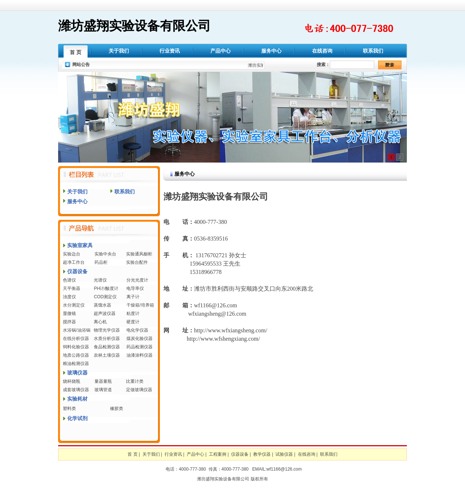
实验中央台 (105, 254)
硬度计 (133, 321)
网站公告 (81, 64)
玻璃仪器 (77, 373)
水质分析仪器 (107, 338)
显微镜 (69, 313)
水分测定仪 (74, 305)
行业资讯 (169, 51)
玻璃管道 (103, 389)
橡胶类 (116, 408)
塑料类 (69, 408)
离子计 (133, 296)
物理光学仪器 (107, 330)
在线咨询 (322, 51)
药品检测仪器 (139, 346)
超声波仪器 (105, 313)
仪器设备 (77, 271)
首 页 (75, 52)
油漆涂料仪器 (139, 355)
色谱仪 (69, 280)
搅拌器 (69, 321)
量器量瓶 (103, 381)
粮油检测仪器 (76, 363)
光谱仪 (100, 280)
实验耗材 (77, 399)
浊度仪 (69, 296)
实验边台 (71, 254)
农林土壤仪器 (107, 355)
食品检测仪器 (107, 346)
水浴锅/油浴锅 (76, 330)
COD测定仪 (105, 296)
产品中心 (220, 51)
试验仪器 (284, 454)
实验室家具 (80, 245)
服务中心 (271, 51)
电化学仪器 (137, 330)
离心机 (100, 321)
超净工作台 (74, 262)
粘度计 (133, 313)
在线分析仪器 (76, 338)
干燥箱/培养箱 (140, 305)
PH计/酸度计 (106, 288)
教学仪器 (262, 454)
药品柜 (101, 262)
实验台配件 (137, 262)
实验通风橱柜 (139, 254)
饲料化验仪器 (76, 346)
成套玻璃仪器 (76, 389)
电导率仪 (135, 288)
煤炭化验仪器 (139, 338)
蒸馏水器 (102, 305)
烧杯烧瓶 (71, 381)
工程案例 (217, 454)
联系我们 (373, 51)
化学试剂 (77, 418)
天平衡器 (71, 288)
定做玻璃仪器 (139, 389)
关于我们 (119, 51)
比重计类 (134, 381)
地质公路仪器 (76, 355)
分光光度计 (137, 280)
